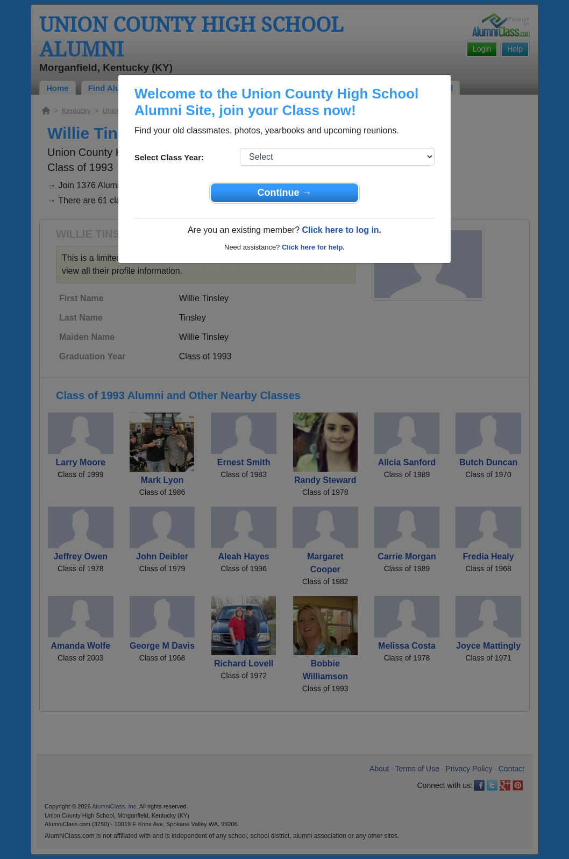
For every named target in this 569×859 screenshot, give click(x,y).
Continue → (285, 192)
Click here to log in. (341, 230)
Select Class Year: (169, 157)
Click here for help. (313, 247)
